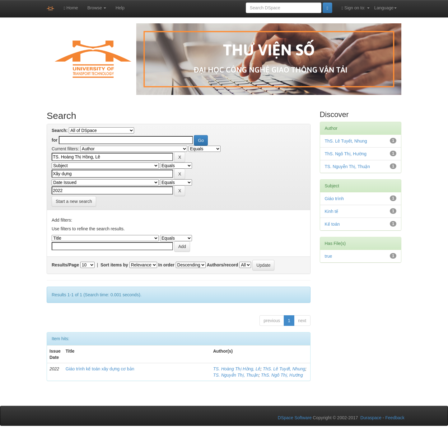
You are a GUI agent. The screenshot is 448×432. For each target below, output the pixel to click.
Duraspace (370, 417)
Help (119, 7)
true (328, 256)
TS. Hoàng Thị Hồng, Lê (236, 368)
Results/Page (65, 264)
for (55, 140)
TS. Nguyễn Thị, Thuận (236, 375)
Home (70, 8)
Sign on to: (356, 8)
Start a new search (74, 201)
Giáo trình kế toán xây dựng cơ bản (100, 368)
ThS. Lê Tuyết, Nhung (284, 368)
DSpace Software (295, 417)
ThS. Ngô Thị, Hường (282, 375)
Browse (96, 7)
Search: (60, 130)
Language (385, 7)
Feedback (394, 417)
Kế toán (332, 224)
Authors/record (222, 264)
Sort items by (114, 264)
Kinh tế (331, 211)
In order (166, 264)
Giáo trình (334, 198)
